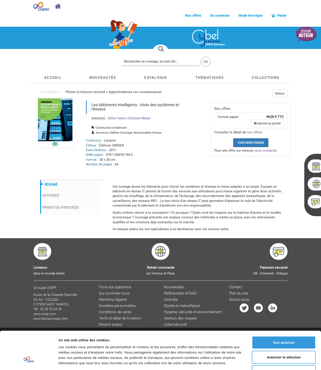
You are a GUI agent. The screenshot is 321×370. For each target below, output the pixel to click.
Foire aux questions (115, 287)
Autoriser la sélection (284, 326)
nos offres (254, 132)
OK (205, 62)
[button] (155, 77)
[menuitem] (55, 122)
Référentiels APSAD (180, 293)
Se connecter (220, 16)
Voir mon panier (251, 142)
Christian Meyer (139, 118)
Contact (235, 287)
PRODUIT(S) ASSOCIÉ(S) (60, 207)
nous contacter (266, 150)
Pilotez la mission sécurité (85, 92)
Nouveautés (174, 287)
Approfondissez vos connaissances (135, 92)
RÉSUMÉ (51, 185)
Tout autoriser (284, 311)
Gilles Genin (117, 118)
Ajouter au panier (267, 123)
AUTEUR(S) (50, 195)
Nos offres (193, 16)
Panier (279, 16)
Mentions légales (113, 299)
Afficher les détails (245, 361)
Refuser (284, 341)
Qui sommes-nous (114, 293)
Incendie (171, 299)
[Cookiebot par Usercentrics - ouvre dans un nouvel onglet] (28, 361)
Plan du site (238, 293)
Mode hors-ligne (251, 16)
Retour (280, 93)
